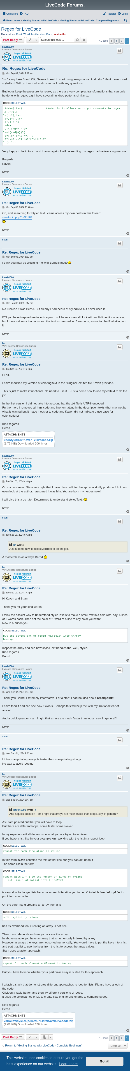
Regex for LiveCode (21, 29)
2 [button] (121, 41)
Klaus (49, 34)
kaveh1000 (8, 47)
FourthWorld (23, 34)
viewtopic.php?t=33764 (17, 217)
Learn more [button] (68, 1064)
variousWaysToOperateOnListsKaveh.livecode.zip (38, 1021)
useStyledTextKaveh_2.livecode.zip (28, 440)
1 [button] (116, 41)
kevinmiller (60, 34)
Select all (18, 103)
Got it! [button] (104, 1061)
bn (3, 343)
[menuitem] (23, 13)
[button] (111, 41)
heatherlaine (38, 34)
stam (4, 239)
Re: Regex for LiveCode (24, 68)
